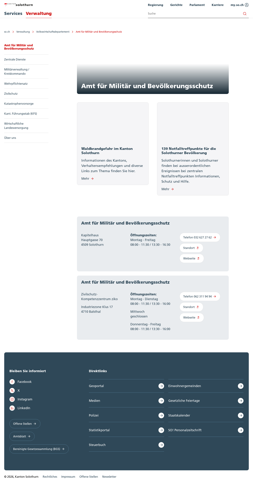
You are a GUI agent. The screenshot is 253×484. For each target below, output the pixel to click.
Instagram (20, 400)
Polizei (94, 416)
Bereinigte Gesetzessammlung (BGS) (39, 450)
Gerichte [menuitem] (176, 5)
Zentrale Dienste (15, 59)
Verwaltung (23, 31)
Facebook (20, 382)
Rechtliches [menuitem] (50, 477)
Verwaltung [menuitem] (39, 13)
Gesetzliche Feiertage (184, 402)
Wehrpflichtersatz (16, 83)
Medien (94, 402)
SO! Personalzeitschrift (185, 431)
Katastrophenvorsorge (19, 103)
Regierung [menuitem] (155, 5)
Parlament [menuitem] (197, 5)
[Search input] (198, 13)
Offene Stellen (25, 425)
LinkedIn (19, 409)
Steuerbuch (97, 446)
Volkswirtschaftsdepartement (52, 31)
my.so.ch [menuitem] (240, 5)
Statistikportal (99, 431)
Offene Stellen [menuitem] (88, 477)
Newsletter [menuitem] (109, 477)
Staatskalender (179, 416)
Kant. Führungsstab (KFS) (20, 113)
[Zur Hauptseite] (18, 4)
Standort (191, 249)
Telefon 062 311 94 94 (200, 297)
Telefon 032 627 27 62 (200, 238)
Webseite (191, 259)
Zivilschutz (11, 93)
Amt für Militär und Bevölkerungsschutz (99, 31)
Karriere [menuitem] (218, 5)
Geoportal (96, 387)
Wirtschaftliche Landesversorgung (16, 126)
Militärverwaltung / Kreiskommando (16, 71)
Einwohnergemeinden (184, 387)
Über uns (10, 138)
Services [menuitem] (13, 13)
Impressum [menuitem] (68, 477)
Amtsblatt (22, 437)
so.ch (7, 31)
